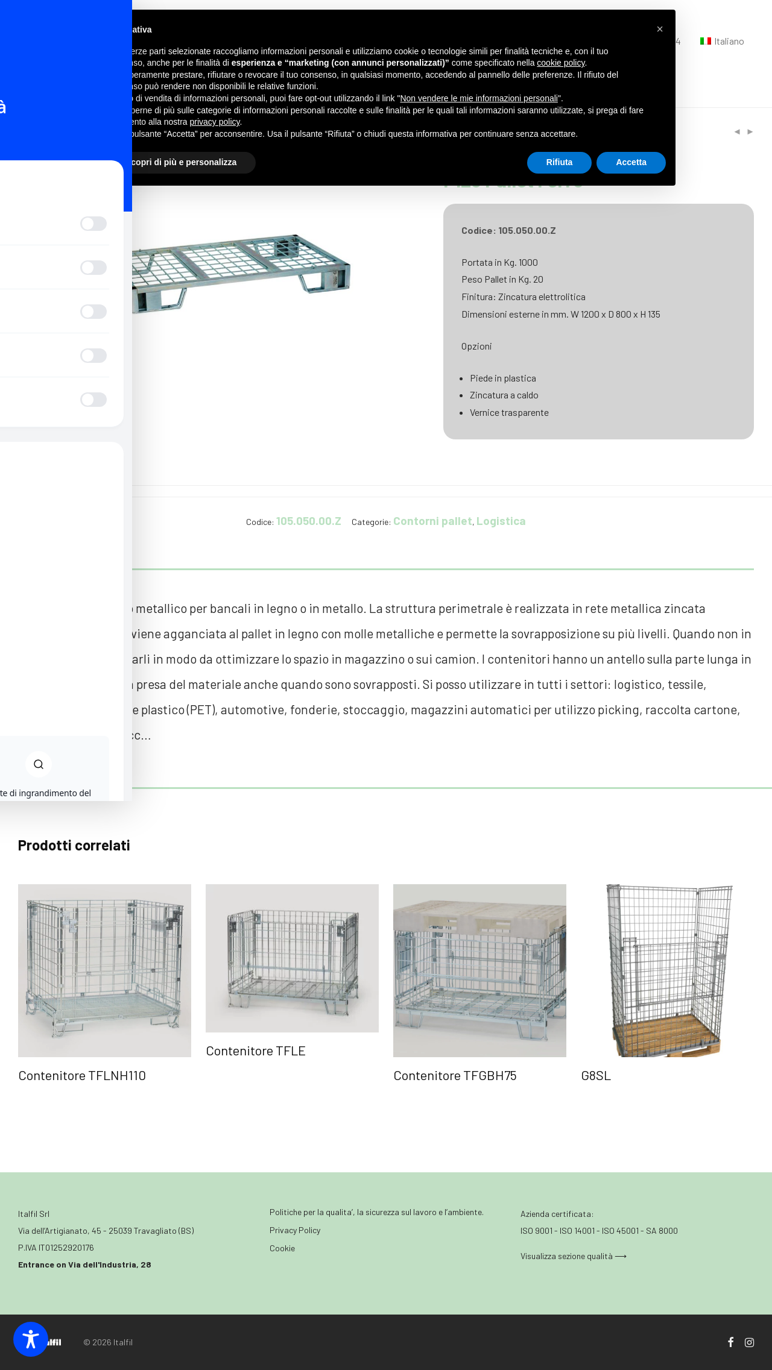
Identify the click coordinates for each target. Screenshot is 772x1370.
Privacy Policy (295, 1230)
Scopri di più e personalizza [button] (180, 162)
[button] (659, 29)
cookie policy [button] (560, 63)
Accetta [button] (631, 162)
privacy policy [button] (215, 122)
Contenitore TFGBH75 (455, 1074)
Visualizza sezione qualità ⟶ (573, 1256)
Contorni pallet (432, 520)
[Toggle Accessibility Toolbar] (30, 1339)
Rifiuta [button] (559, 162)
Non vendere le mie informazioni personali (478, 98)
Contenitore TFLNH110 (82, 1074)
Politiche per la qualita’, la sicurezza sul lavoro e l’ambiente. (377, 1212)
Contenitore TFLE (256, 1050)
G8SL (596, 1074)
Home (28, 132)
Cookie (282, 1248)
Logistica (68, 132)
